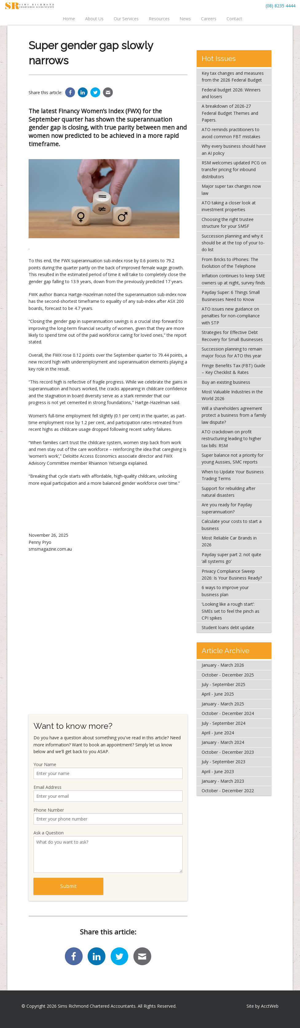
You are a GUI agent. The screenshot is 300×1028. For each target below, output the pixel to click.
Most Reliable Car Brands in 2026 (229, 541)
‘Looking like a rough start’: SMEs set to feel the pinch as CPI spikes (230, 611)
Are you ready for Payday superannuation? (227, 508)
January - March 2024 (223, 742)
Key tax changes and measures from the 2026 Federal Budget (233, 76)
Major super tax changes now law (231, 189)
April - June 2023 (218, 771)
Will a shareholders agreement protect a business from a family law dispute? (234, 415)
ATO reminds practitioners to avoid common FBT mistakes (231, 132)
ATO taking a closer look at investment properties (229, 206)
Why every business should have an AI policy (234, 149)
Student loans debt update (228, 627)
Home (69, 19)
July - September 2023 (223, 762)
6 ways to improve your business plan (225, 590)
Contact (234, 19)
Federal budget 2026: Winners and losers (231, 93)
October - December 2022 (228, 790)
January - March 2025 (223, 704)
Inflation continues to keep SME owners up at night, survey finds (233, 279)
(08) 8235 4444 (280, 6)
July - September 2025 (223, 684)
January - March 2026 (223, 665)
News (185, 19)
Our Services (126, 19)
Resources (159, 19)
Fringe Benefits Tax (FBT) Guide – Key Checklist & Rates (233, 369)
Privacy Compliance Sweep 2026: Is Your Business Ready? (232, 574)
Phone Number (108, 816)
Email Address (108, 793)
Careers (208, 19)
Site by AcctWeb (262, 1006)
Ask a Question (108, 851)
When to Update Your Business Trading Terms (233, 475)
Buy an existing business (226, 382)
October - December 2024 (228, 713)
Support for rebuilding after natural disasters (228, 491)
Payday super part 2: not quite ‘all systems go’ (231, 558)
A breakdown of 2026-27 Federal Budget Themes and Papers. (230, 113)
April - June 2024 (218, 733)
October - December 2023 (228, 752)
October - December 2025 (228, 675)
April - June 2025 (218, 694)
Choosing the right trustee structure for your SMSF (228, 222)
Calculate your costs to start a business (232, 524)
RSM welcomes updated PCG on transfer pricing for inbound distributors (234, 169)
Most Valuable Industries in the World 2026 (232, 395)
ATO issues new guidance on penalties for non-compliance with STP (231, 316)
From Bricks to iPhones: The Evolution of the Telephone (230, 262)
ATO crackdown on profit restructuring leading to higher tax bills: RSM (231, 438)
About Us (94, 19)
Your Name (108, 770)
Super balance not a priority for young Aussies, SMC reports (232, 458)
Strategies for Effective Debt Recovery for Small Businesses (232, 335)
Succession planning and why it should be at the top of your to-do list (233, 243)
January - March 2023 (223, 781)
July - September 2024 (223, 723)
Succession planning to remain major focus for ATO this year (232, 352)
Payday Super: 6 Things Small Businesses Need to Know (231, 295)
